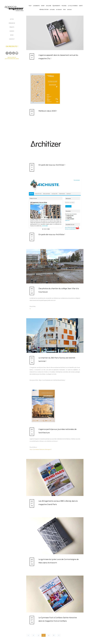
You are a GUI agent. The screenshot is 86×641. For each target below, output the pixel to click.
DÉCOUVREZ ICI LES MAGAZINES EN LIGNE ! (12, 58)
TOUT (30, 5)
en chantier (59, 9)
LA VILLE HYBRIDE (73, 5)
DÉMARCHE (12, 23)
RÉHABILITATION (44, 9)
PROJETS (11, 27)
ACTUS (12, 19)
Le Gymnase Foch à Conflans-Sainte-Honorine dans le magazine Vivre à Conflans (57, 619)
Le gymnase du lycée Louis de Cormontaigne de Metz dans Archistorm (58, 561)
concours (69, 9)
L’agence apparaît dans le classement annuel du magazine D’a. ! (58, 57)
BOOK (11, 35)
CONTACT (12, 39)
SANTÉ (81, 5)
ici (30, 308)
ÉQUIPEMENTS (56, 5)
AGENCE (12, 31)
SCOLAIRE (48, 5)
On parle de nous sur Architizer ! (51, 165)
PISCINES (64, 5)
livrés (64, 9)
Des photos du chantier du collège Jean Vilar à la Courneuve (58, 290)
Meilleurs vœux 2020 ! (47, 111)
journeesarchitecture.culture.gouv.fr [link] (41, 449)
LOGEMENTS (36, 5)
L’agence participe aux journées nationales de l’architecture (57, 431)
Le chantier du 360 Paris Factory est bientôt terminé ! (56, 359)
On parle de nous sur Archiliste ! (51, 234)
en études (52, 9)
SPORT (43, 5)
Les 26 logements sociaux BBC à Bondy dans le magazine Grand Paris (58, 502)
